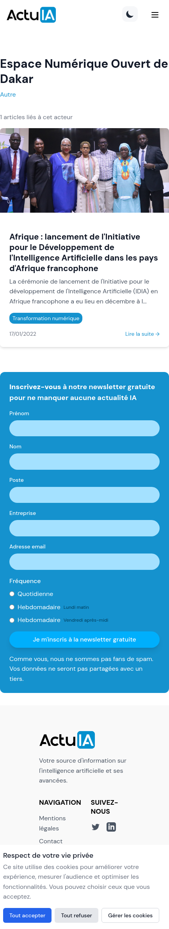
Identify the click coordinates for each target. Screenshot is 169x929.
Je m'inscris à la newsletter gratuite (84, 639)
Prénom (19, 413)
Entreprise (22, 513)
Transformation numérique (45, 318)
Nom (15, 446)
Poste (16, 479)
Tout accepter (27, 915)
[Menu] (155, 15)
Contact (50, 841)
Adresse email (27, 546)
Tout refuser (76, 915)
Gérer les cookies (130, 915)
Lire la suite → (142, 333)
